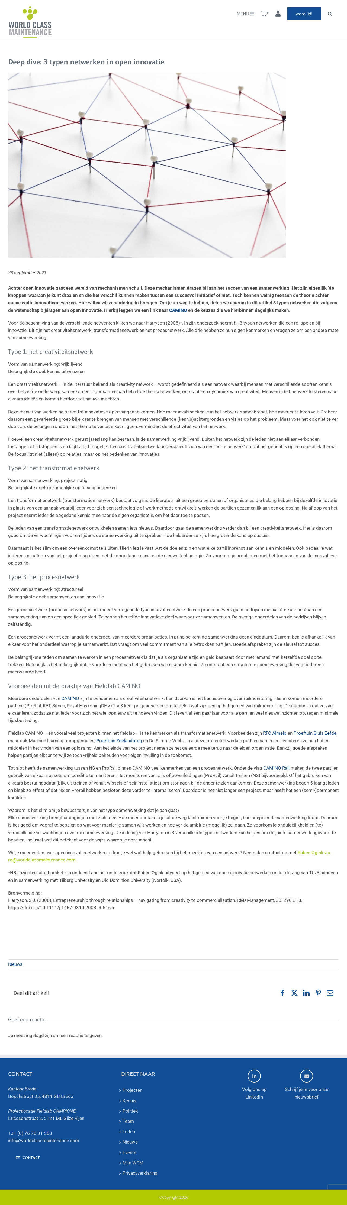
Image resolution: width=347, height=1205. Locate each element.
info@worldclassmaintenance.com (43, 1140)
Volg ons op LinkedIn (254, 1084)
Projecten (132, 1090)
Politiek (130, 1111)
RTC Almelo (275, 733)
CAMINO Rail (276, 768)
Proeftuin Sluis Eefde (315, 733)
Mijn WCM (133, 1162)
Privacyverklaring (140, 1173)
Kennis (129, 1100)
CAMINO (178, 310)
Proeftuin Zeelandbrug (119, 740)
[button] (330, 13)
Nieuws (15, 964)
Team (128, 1121)
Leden (129, 1131)
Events (129, 1152)
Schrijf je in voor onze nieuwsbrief (306, 1084)
